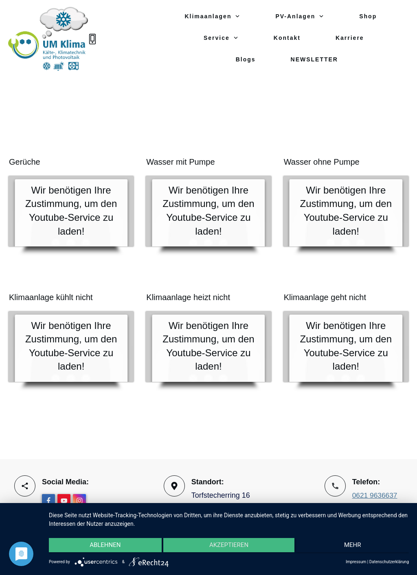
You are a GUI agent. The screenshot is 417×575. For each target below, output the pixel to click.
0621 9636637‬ (375, 496)
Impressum (356, 562)
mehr (355, 547)
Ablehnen (102, 547)
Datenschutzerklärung (389, 562)
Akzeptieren (228, 547)
